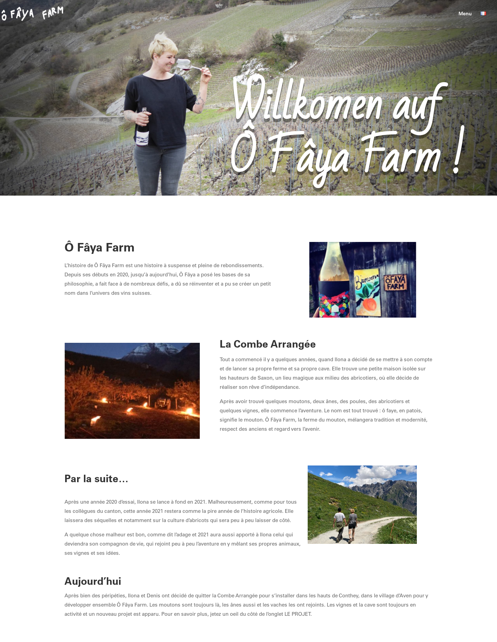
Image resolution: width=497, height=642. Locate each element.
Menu (465, 14)
